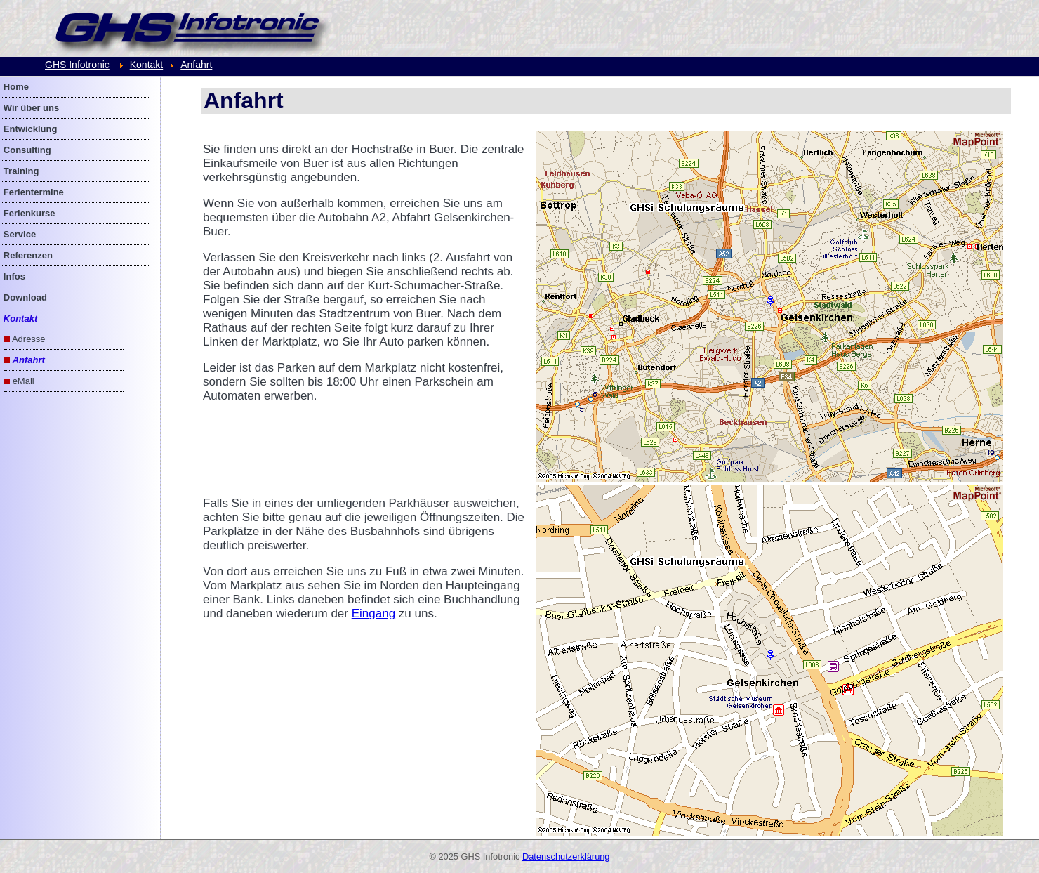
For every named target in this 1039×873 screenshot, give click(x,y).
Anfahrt (196, 64)
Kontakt (146, 64)
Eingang (373, 613)
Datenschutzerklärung (565, 856)
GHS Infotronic (77, 64)
